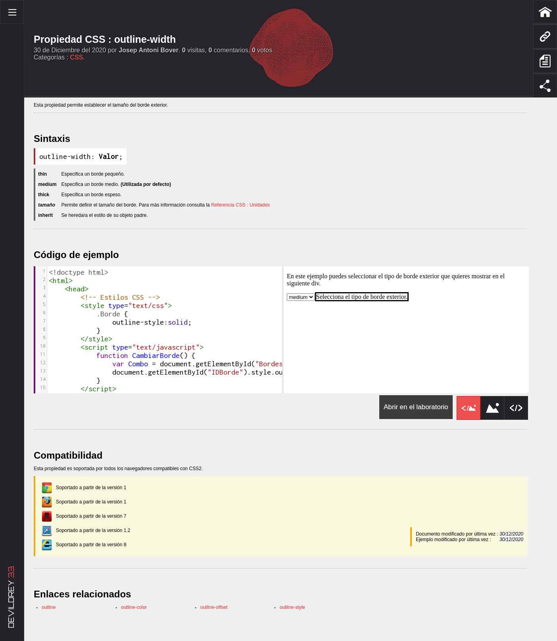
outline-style (292, 609)
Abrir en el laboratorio (416, 409)
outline (49, 609)
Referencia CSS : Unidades (256, 206)
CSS (76, 57)
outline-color (134, 609)
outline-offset (214, 609)
